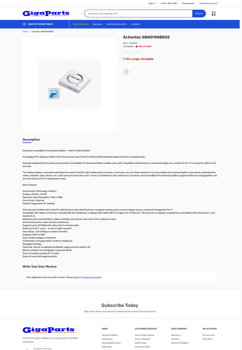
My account (208, 335)
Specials (97, 24)
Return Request (142, 339)
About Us (175, 335)
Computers (107, 339)
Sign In (152, 3)
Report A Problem (180, 343)
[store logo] (46, 13)
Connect (135, 24)
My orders (208, 339)
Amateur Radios (109, 335)
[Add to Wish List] (126, 72)
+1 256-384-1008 (168, 3)
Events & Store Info (116, 24)
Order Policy (141, 343)
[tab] (31, 140)
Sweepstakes (188, 3)
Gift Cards (107, 346)
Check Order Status (144, 335)
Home (25, 31)
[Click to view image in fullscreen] (70, 84)
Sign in (77, 277)
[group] (132, 52)
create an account (92, 277)
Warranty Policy (142, 346)
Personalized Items (111, 343)
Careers (175, 339)
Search (199, 13)
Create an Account (208, 3)
